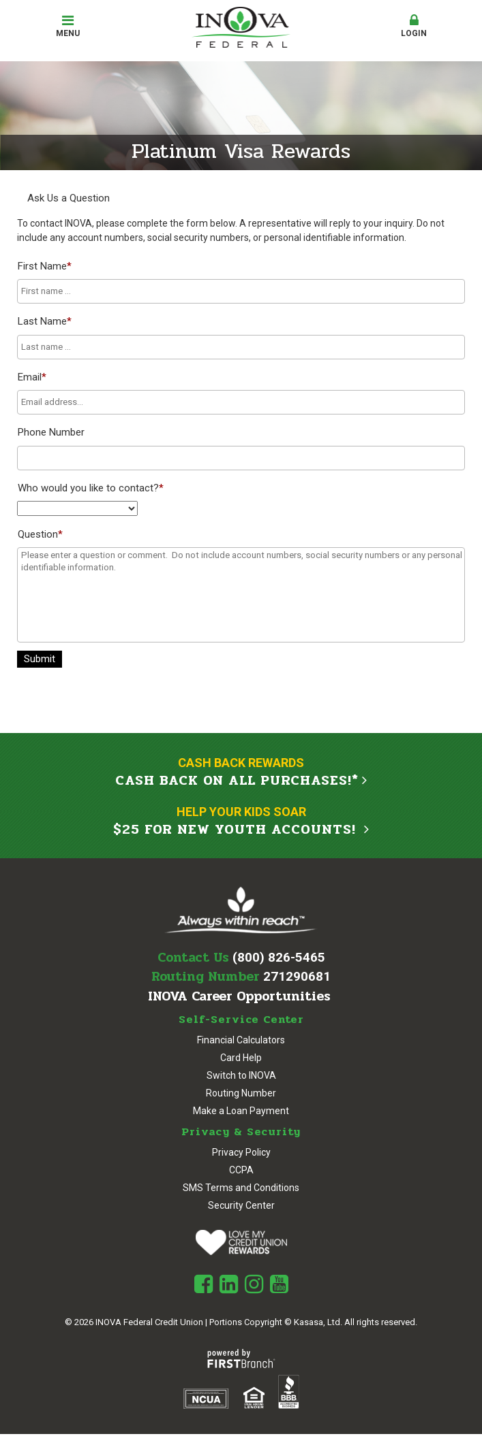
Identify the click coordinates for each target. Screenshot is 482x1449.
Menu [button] (67, 26)
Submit (39, 659)
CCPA (241, 1170)
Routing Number (241, 1093)
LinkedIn (229, 1284)
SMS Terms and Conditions (241, 1187)
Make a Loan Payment (241, 1110)
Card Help (241, 1057)
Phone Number (51, 432)
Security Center (241, 1205)
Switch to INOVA (241, 1075)
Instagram (254, 1284)
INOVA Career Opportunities (239, 996)
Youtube (279, 1284)
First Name (45, 266)
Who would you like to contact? (91, 488)
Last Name (45, 321)
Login (414, 26)
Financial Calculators (241, 1040)
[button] (414, 26)
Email (32, 377)
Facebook (203, 1284)
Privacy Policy (241, 1152)
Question (40, 534)
